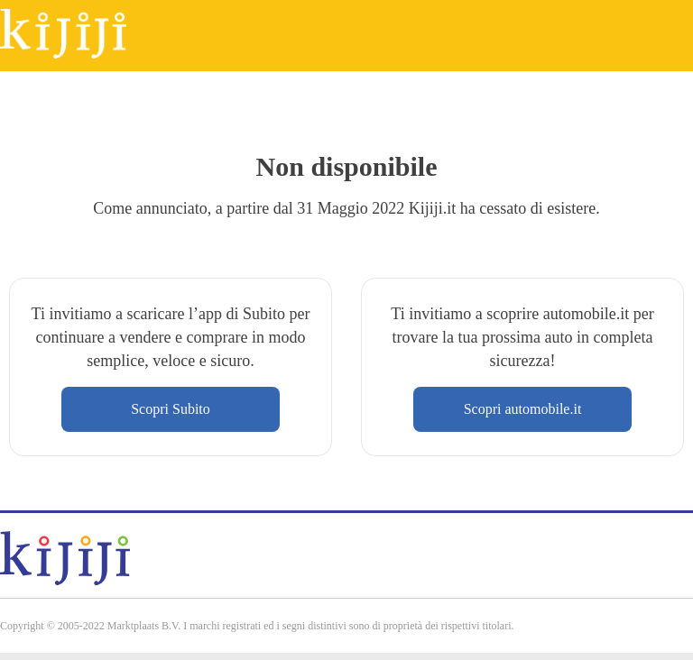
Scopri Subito (170, 409)
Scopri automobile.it (523, 409)
